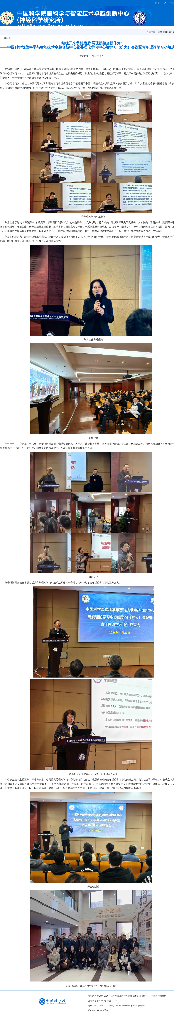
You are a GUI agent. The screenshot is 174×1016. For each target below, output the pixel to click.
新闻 (165, 32)
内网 (157, 3)
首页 (160, 32)
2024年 (7, 38)
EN (165, 3)
